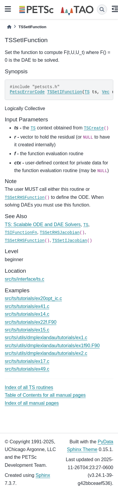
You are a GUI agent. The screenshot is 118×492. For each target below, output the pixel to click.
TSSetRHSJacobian (59, 232)
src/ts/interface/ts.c (24, 279)
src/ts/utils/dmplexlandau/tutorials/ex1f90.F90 (52, 345)
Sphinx (43, 475)
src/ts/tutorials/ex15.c (27, 329)
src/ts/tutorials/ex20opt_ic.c (33, 298)
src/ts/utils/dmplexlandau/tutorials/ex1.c (46, 337)
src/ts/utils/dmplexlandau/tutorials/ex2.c (46, 353)
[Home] (9, 27)
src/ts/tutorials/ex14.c (27, 314)
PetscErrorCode (27, 92)
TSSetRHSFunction (24, 197)
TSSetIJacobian (69, 240)
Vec (105, 92)
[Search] (102, 9)
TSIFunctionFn (21, 232)
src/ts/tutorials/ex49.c (27, 369)
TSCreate (94, 128)
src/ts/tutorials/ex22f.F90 (30, 322)
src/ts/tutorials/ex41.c (27, 306)
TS (87, 92)
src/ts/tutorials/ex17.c (27, 361)
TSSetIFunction (64, 92)
